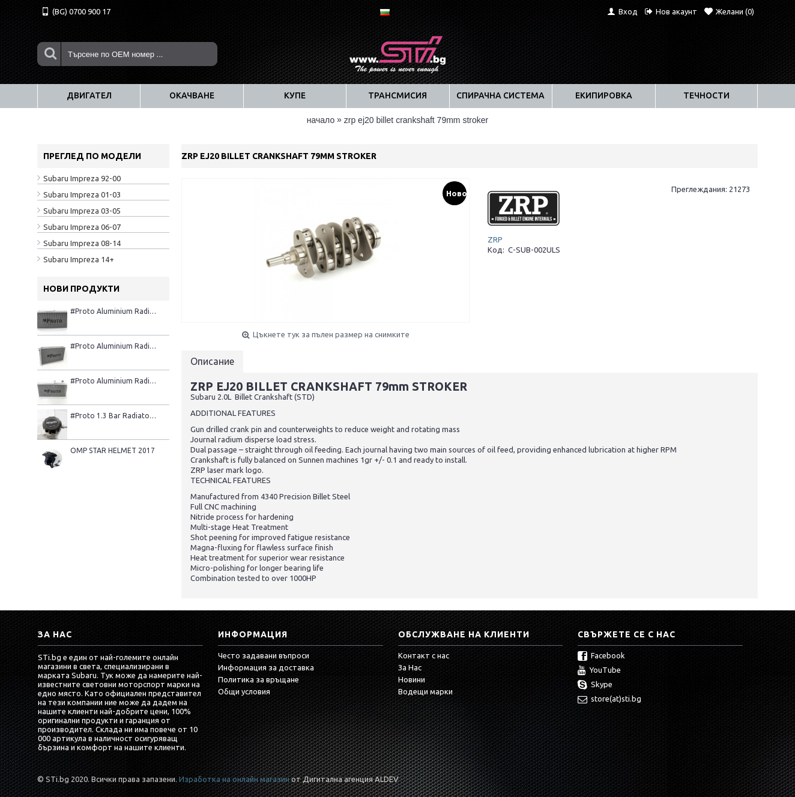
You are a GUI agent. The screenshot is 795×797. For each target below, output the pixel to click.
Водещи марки (425, 691)
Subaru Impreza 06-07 (82, 227)
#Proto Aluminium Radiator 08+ (113, 381)
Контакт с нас (423, 655)
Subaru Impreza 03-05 (82, 210)
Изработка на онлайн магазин (234, 779)
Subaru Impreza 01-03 (82, 194)
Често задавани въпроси (263, 655)
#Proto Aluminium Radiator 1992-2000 (113, 346)
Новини (411, 679)
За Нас (410, 667)
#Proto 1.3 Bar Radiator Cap (113, 416)
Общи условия (244, 691)
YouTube (599, 671)
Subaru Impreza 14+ (78, 259)
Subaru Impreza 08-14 (82, 243)
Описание (212, 361)
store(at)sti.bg (609, 699)
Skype (595, 685)
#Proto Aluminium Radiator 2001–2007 (113, 311)
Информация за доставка (266, 667)
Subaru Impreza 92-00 (82, 178)
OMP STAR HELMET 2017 (112, 450)
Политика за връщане (258, 679)
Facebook (601, 656)
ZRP (495, 239)
